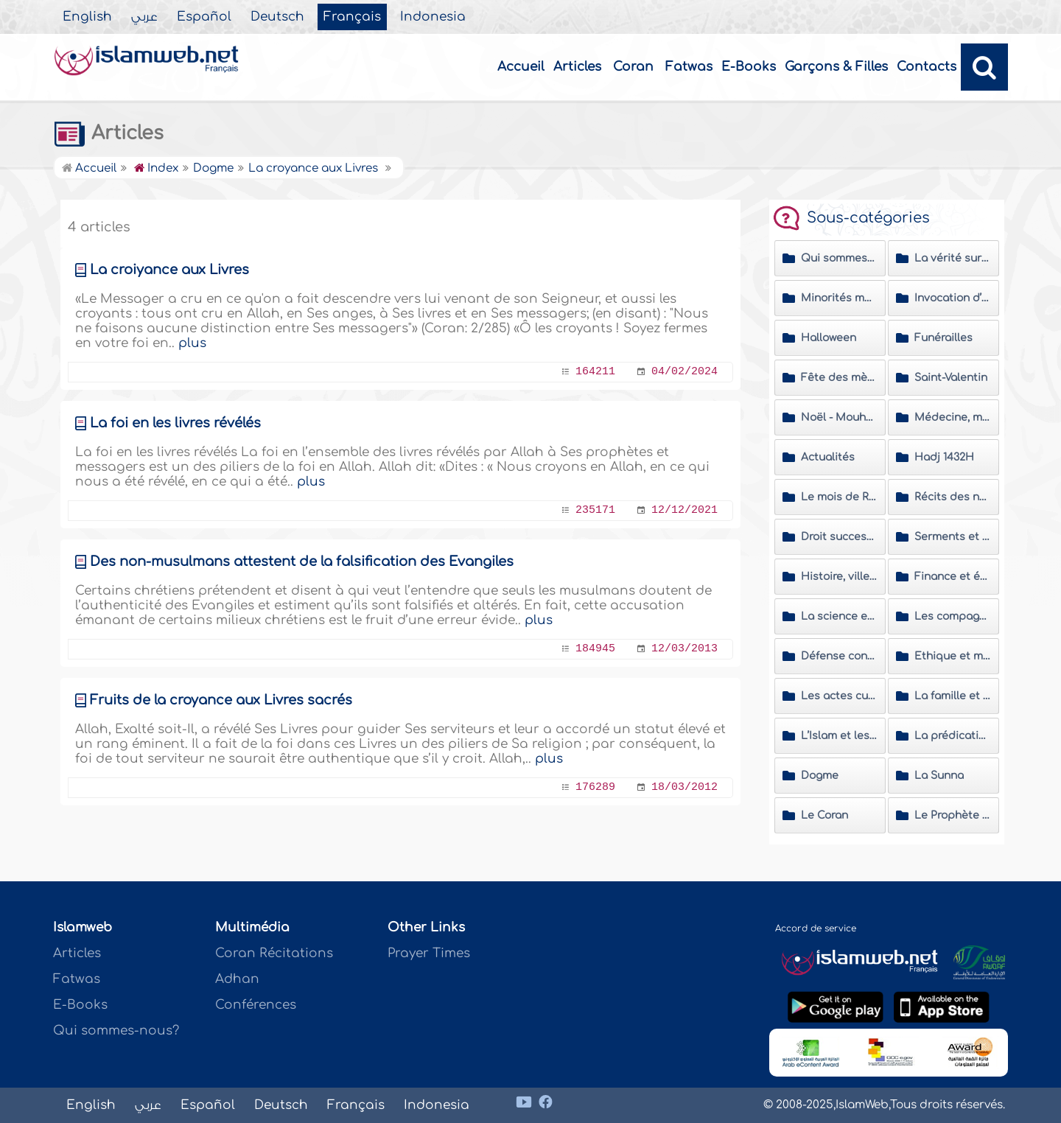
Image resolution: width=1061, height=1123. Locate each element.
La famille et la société (952, 696)
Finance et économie (952, 576)
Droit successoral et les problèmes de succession (839, 536)
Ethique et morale (952, 656)
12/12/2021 (684, 510)
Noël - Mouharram (839, 417)
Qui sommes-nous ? (839, 258)
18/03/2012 (684, 787)
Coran (633, 67)
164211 (595, 371)
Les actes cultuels (839, 696)
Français (352, 17)
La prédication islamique (952, 735)
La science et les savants (839, 616)
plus (192, 343)
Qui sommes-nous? (116, 1031)
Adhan (237, 979)
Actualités (828, 457)
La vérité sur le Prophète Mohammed (952, 258)
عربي (144, 17)
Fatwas (688, 67)
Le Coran (824, 815)
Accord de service (815, 928)
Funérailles (943, 337)
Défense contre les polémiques (839, 656)
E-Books (748, 67)
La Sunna (939, 775)
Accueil (520, 67)
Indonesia (433, 17)
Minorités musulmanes (839, 298)
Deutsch (277, 17)
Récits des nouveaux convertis (952, 497)
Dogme (819, 775)
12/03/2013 (684, 649)
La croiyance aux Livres (169, 269)
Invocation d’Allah (952, 298)
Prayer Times (429, 953)
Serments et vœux (952, 536)
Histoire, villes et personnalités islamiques (839, 576)
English (87, 17)
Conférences (255, 1005)
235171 (595, 510)
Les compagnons (952, 616)
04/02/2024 (684, 371)
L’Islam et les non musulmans (839, 735)
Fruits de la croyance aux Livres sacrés (221, 700)
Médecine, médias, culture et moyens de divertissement (952, 417)
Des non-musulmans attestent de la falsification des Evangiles (302, 561)
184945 (595, 649)
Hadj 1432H (944, 457)
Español (204, 17)
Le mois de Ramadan (839, 497)
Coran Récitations (274, 953)
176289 (595, 787)
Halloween (828, 337)
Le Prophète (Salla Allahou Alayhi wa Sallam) (952, 815)
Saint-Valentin (950, 377)
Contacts (926, 67)
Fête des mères (839, 377)
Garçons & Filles (836, 67)
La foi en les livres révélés (175, 423)
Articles (577, 67)
